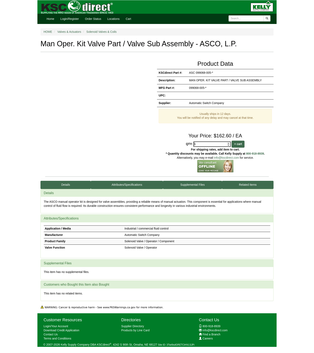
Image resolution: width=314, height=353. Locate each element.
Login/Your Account (56, 326)
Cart (128, 18)
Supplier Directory (132, 326)
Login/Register (69, 18)
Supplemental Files (192, 184)
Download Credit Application (61, 330)
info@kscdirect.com (226, 157)
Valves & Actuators (69, 31)
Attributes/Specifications (127, 184)
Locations (113, 18)
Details (65, 184)
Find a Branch (211, 334)
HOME (48, 31)
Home (50, 18)
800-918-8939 (255, 153)
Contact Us (51, 334)
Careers (208, 338)
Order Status (93, 18)
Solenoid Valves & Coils (101, 31)
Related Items (248, 184)
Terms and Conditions (57, 338)
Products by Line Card (135, 330)
